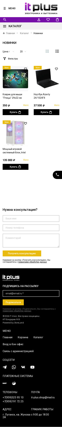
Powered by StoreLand (13, 323)
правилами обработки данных (32, 262)
